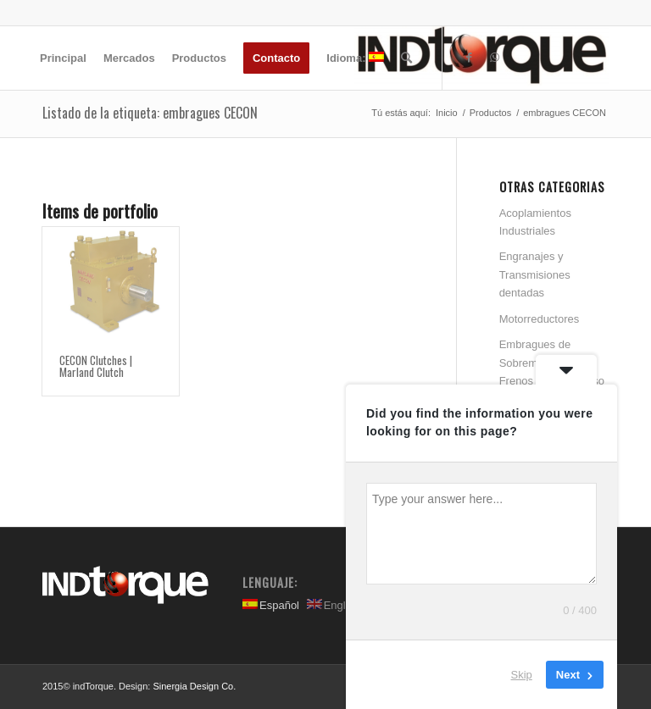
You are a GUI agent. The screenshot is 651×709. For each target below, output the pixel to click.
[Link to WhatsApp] (494, 57)
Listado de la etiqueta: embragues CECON (150, 112)
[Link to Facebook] (468, 57)
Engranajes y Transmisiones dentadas (534, 274)
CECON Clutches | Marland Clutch (95, 366)
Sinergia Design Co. (194, 686)
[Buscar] (406, 58)
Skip (521, 674)
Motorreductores (539, 319)
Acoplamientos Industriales (535, 222)
